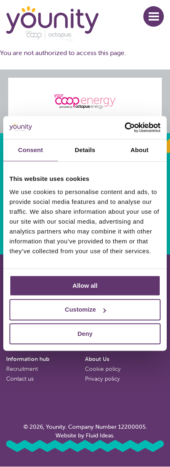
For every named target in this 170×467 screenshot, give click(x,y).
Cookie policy (103, 368)
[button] (153, 16)
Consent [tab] (30, 149)
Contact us (20, 378)
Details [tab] (85, 149)
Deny (85, 333)
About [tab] (140, 149)
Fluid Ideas (99, 435)
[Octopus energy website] (85, 101)
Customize (85, 309)
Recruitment (22, 368)
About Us (97, 359)
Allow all (85, 285)
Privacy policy (102, 378)
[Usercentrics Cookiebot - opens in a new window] (125, 127)
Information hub (27, 359)
